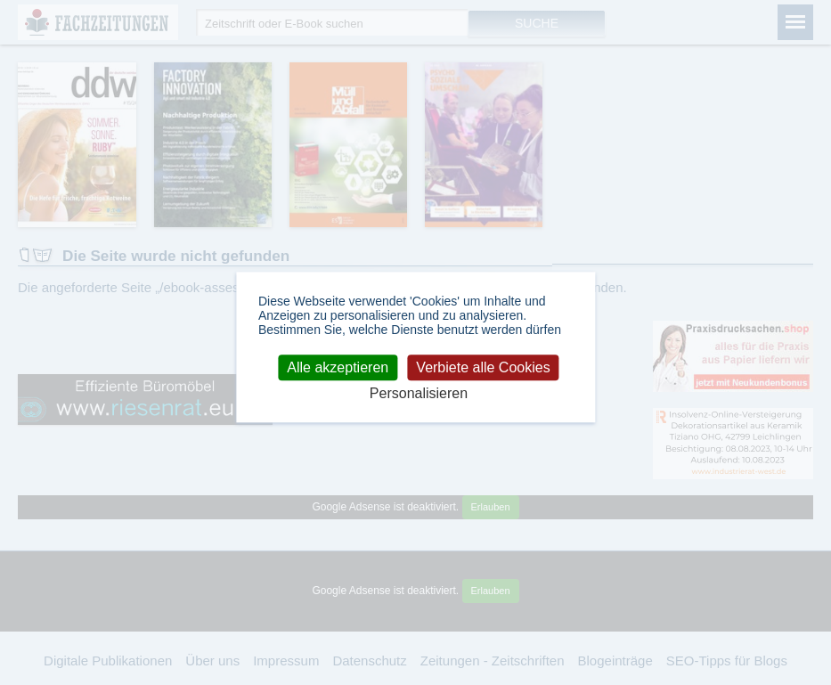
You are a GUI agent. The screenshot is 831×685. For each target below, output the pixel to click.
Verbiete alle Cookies (483, 367)
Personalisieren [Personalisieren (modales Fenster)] (419, 393)
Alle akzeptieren (337, 367)
